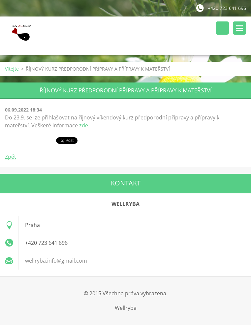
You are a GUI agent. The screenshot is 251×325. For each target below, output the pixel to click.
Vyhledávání (222, 28)
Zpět (10, 156)
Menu (239, 28)
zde (83, 125)
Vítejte (12, 69)
